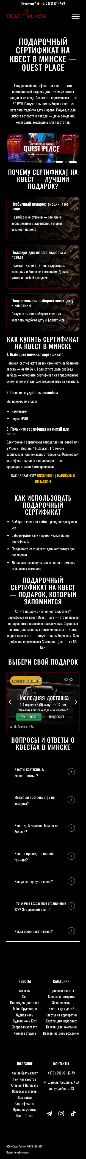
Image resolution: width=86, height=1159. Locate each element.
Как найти (25, 1097)
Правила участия (24, 1109)
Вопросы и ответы (24, 1091)
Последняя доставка (24, 1002)
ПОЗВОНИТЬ (45, 475)
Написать (31, 1085)
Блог (19, 1115)
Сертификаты (24, 1103)
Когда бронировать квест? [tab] (44, 930)
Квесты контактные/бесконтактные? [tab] (44, 772)
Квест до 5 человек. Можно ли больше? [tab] (44, 828)
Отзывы (16, 1085)
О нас (29, 1115)
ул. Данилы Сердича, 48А (61, 1082)
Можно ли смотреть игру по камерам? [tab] (44, 800)
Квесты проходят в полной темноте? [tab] (44, 856)
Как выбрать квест (24, 1073)
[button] (43, 702)
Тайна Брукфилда (25, 1008)
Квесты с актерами (61, 996)
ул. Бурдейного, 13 (61, 1088)
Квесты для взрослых (61, 1021)
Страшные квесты (61, 990)
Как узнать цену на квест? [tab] (44, 881)
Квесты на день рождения (61, 1033)
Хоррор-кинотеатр (24, 1027)
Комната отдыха (25, 1033)
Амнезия (25, 990)
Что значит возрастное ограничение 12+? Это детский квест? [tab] (44, 906)
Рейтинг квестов (24, 1079)
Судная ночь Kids (25, 1021)
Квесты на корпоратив (61, 1015)
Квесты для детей (61, 1008)
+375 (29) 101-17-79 (53, 3)
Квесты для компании (61, 1027)
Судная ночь (24, 1015)
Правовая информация (17, 1152)
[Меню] (73, 16)
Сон (24, 996)
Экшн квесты (61, 1002)
